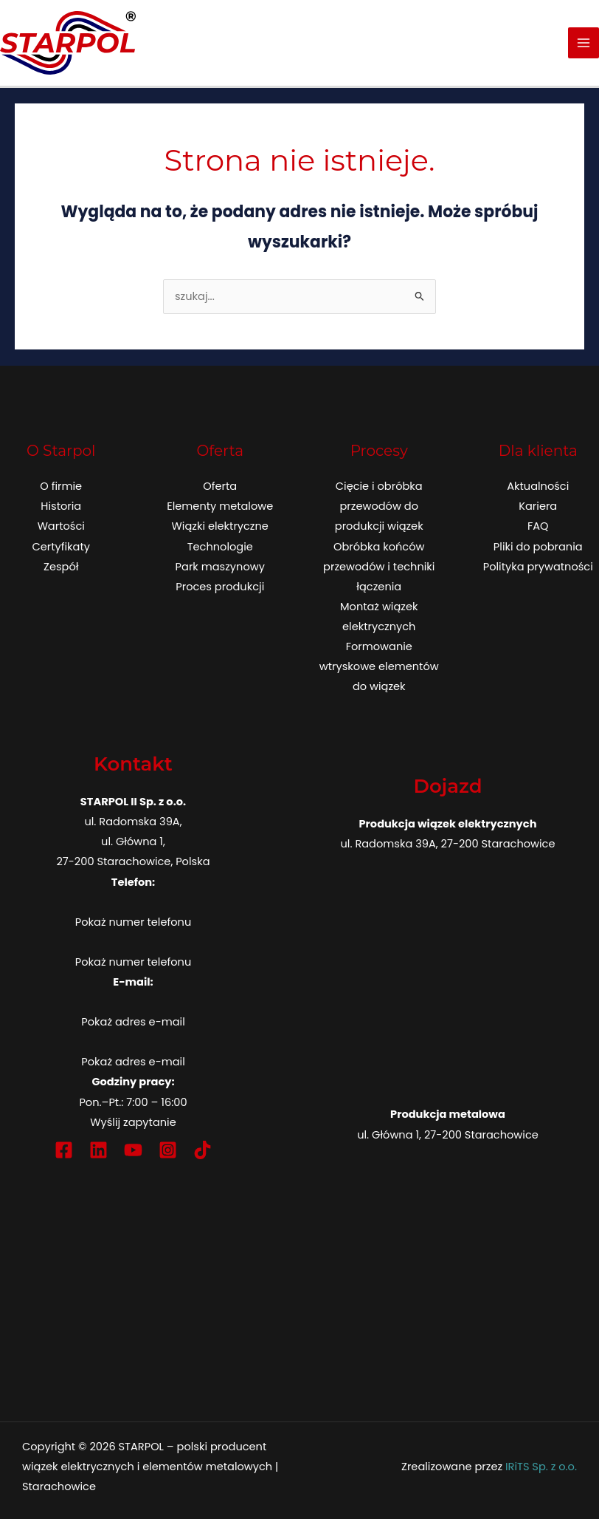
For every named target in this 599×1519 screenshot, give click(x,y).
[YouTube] (133, 1150)
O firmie (61, 486)
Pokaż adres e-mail (132, 1021)
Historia (61, 506)
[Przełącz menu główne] (583, 42)
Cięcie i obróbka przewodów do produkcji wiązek (379, 506)
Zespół (61, 566)
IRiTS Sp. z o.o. (541, 1466)
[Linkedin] (98, 1150)
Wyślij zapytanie (133, 1122)
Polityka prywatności (538, 566)
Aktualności (538, 486)
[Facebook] (64, 1150)
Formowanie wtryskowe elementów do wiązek (379, 666)
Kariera (538, 506)
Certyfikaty (61, 546)
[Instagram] (168, 1150)
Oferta (220, 486)
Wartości (61, 526)
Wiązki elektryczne (220, 526)
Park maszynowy (220, 566)
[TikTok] (202, 1150)
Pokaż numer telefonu (133, 922)
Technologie (220, 546)
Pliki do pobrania (538, 546)
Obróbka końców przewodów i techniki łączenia (378, 566)
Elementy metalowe (220, 506)
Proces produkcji (220, 586)
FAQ (538, 526)
